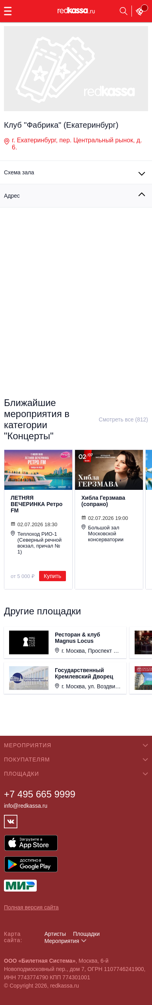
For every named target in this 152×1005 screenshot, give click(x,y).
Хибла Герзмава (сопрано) (103, 501)
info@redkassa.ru (25, 806)
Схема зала (19, 172)
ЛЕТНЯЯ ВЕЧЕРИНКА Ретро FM (36, 504)
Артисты (55, 934)
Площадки (86, 934)
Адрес (12, 196)
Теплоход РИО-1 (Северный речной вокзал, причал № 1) (36, 543)
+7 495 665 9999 (39, 794)
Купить (52, 576)
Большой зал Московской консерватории (102, 533)
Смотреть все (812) (123, 419)
